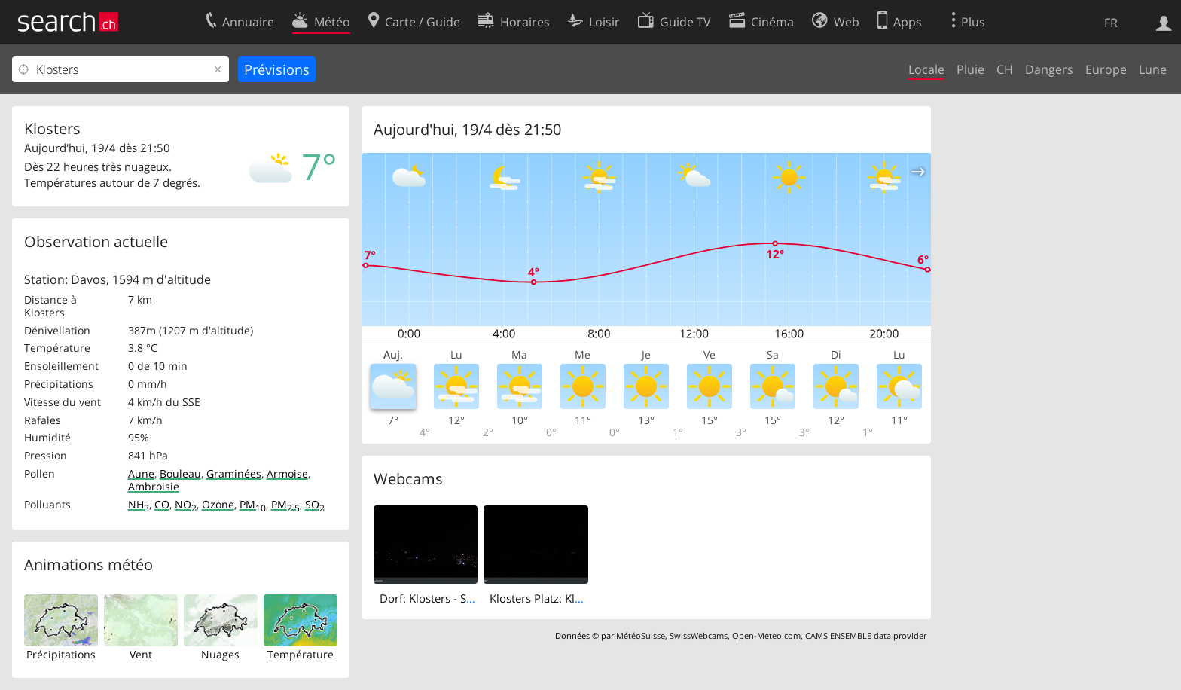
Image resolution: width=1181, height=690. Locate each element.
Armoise (287, 473)
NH (138, 504)
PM (253, 504)
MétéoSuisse (640, 635)
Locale (926, 69)
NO (186, 504)
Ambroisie (153, 486)
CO (161, 504)
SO (315, 504)
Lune (1153, 69)
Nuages (220, 654)
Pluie (970, 69)
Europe (1106, 69)
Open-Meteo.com (766, 635)
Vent (141, 654)
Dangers (1049, 69)
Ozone (218, 504)
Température (300, 654)
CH (1004, 69)
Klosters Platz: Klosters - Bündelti (575, 598)
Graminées (233, 473)
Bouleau (180, 473)
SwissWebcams (699, 635)
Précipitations (61, 654)
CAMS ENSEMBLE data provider (865, 635)
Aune (141, 473)
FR (1111, 22)
